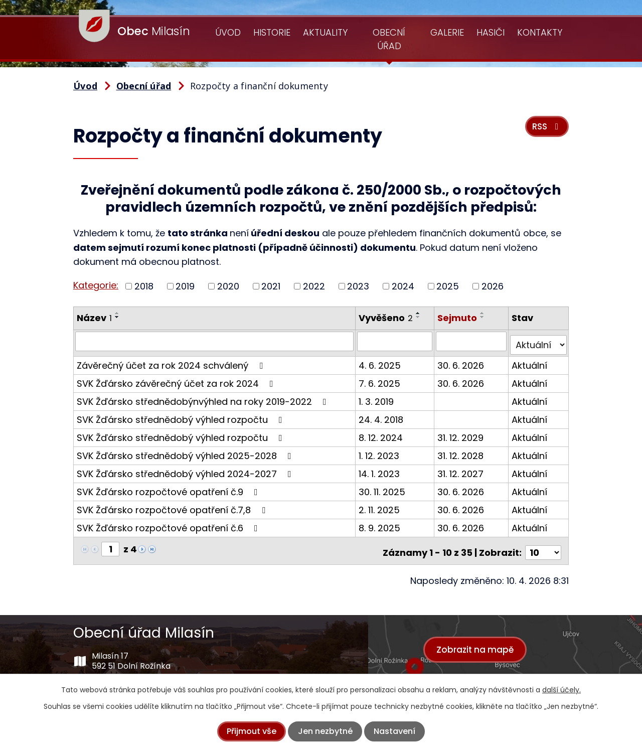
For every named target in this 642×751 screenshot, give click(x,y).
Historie (271, 32)
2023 (358, 286)
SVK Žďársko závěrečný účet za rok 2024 (177, 379)
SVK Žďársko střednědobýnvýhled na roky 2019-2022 (204, 397)
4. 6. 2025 (380, 361)
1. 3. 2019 (376, 397)
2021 (270, 286)
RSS (544, 131)
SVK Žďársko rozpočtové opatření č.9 (169, 488)
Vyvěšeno (386, 318)
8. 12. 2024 (381, 433)
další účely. (561, 690)
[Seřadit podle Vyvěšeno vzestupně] (418, 313)
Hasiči (490, 32)
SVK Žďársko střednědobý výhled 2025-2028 (186, 451)
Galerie (447, 32)
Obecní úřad (389, 39)
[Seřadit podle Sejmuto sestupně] (483, 317)
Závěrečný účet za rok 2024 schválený (172, 361)
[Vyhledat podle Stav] (539, 341)
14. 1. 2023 (379, 470)
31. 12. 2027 (461, 470)
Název (94, 318)
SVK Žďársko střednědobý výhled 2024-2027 (186, 470)
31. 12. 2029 (461, 433)
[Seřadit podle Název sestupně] (117, 317)
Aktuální (530, 361)
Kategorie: (95, 285)
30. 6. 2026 (461, 361)
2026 (493, 286)
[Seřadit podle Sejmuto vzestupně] (483, 313)
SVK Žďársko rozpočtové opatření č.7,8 (173, 506)
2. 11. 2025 (379, 506)
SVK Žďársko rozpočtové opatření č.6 (169, 524)
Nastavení (394, 731)
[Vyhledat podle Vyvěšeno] (395, 341)
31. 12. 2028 (461, 451)
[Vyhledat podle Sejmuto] (472, 341)
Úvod (228, 32)
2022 (314, 286)
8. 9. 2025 (380, 524)
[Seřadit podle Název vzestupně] (117, 313)
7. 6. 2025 (380, 379)
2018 (143, 286)
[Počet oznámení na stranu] (543, 545)
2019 (185, 286)
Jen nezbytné (325, 731)
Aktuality (325, 32)
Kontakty (539, 32)
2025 (447, 286)
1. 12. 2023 (379, 451)
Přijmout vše (251, 731)
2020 (228, 286)
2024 (403, 286)
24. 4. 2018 (381, 415)
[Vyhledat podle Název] (214, 341)
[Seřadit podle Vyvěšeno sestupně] (418, 317)
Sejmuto (458, 318)
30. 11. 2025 (382, 488)
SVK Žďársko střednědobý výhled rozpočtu (181, 415)
